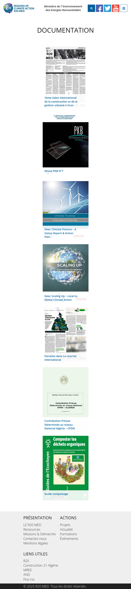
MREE (27, 570)
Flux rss (29, 579)
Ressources (31, 529)
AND (26, 574)
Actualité (66, 529)
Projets (65, 525)
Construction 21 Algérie (40, 565)
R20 (26, 561)
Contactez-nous (35, 538)
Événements (69, 538)
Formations (68, 534)
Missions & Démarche (39, 534)
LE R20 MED (32, 525)
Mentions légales (35, 543)
